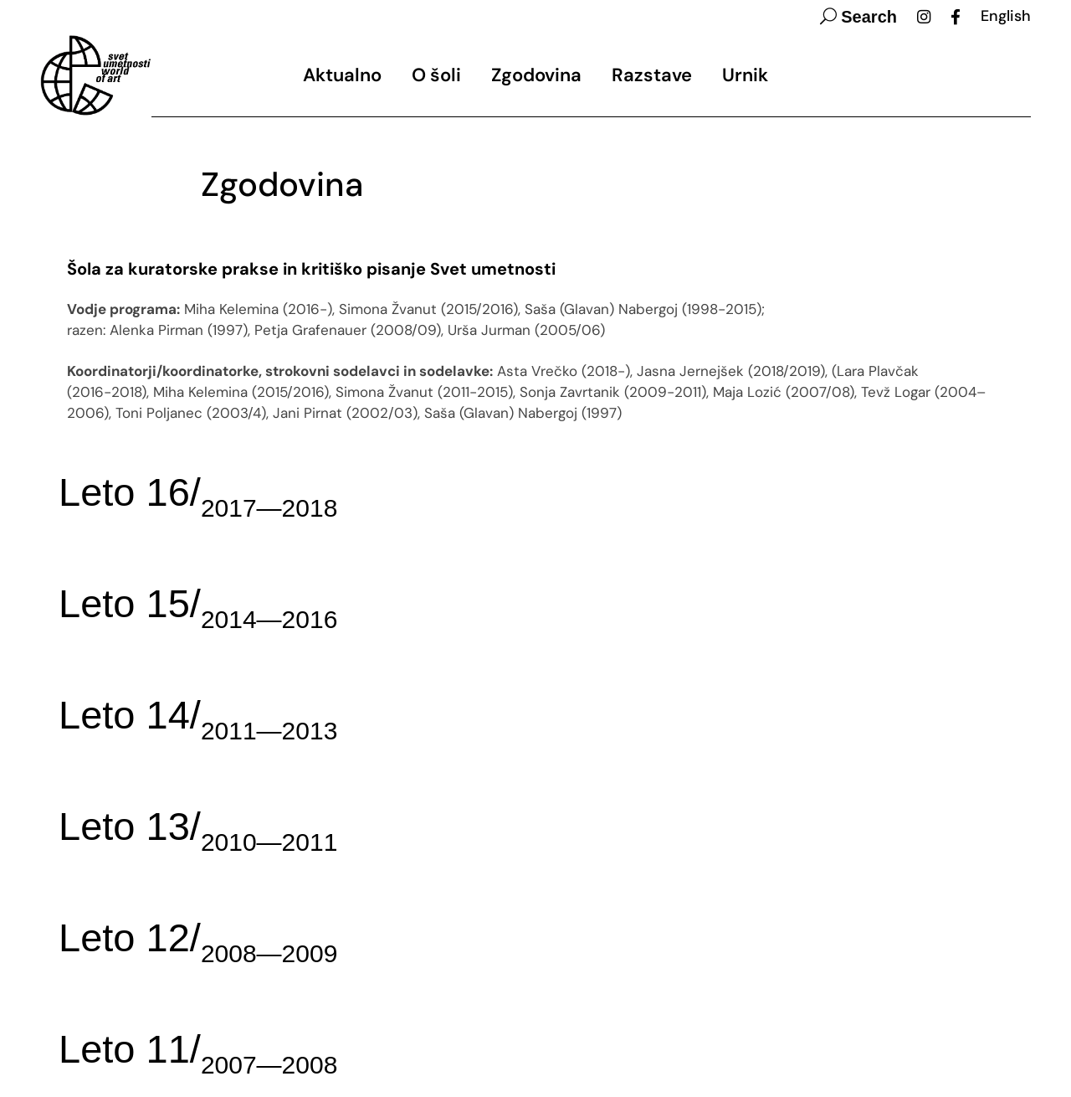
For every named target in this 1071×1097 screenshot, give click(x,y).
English (1006, 16)
